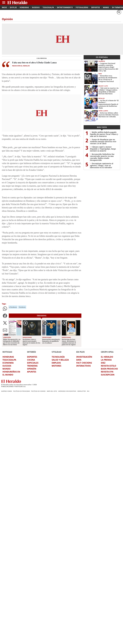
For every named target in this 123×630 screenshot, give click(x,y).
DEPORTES (32, 356)
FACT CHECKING (84, 362)
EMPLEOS (56, 362)
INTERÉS (31, 352)
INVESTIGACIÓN (84, 356)
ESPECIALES (32, 362)
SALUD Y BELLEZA (60, 359)
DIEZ (103, 362)
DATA (78, 359)
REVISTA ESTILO (108, 365)
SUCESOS (6, 365)
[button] (5, 308)
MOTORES (56, 365)
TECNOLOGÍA (58, 356)
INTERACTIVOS (83, 365)
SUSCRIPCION (107, 374)
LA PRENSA (106, 359)
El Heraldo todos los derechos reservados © (19, 385)
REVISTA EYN (107, 371)
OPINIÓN (31, 368)
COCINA (31, 359)
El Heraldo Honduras (9, 307)
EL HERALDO (107, 356)
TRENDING (32, 365)
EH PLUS (80, 352)
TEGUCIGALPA (9, 359)
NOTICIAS (7, 352)
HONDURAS (8, 356)
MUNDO (6, 368)
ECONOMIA (8, 362)
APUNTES (31, 371)
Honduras (22, 307)
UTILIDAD (56, 352)
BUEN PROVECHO (109, 368)
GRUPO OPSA (107, 352)
